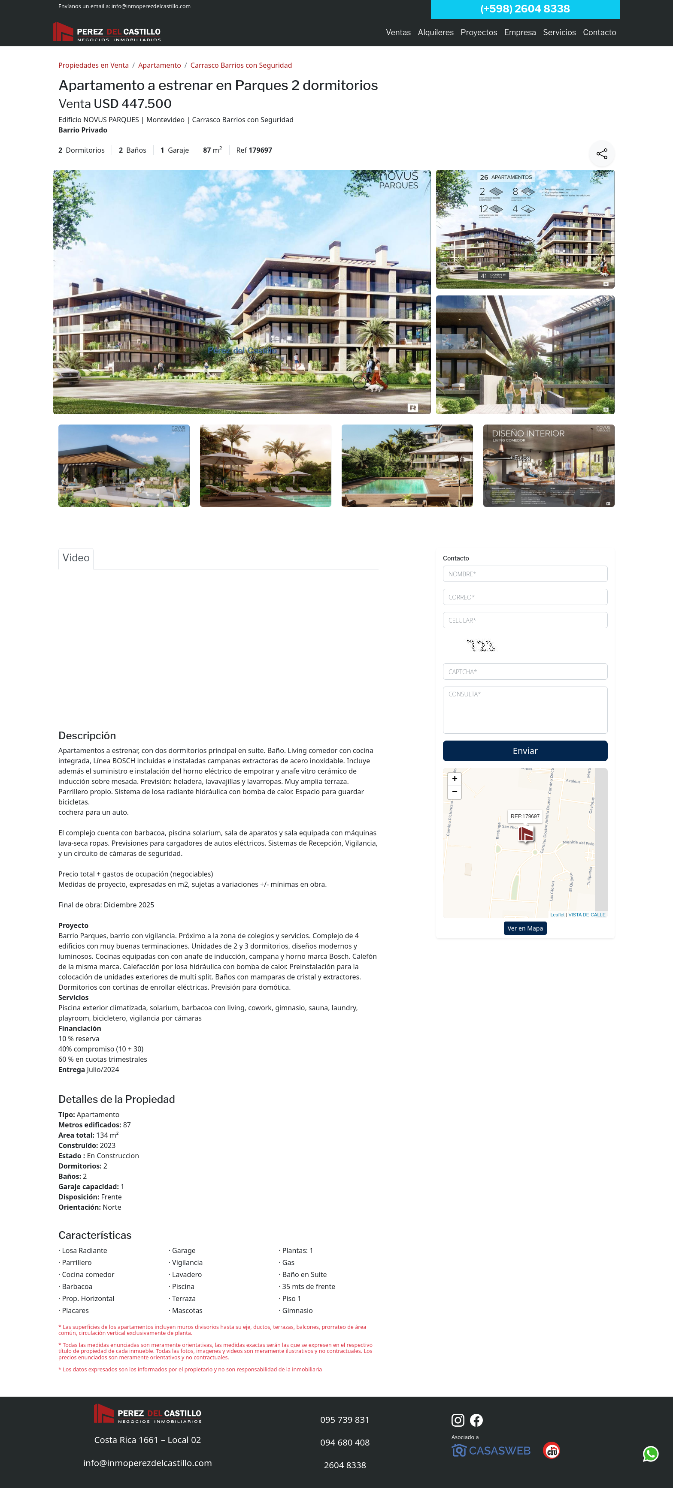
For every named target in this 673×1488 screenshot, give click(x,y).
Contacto (599, 32)
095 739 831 (345, 1419)
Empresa (520, 32)
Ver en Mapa (525, 928)
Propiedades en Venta (93, 65)
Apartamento (159, 65)
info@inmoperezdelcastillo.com (151, 6)
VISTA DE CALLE (587, 914)
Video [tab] (76, 557)
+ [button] (455, 779)
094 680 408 (345, 1442)
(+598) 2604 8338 (525, 9)
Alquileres (436, 32)
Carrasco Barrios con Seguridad (241, 65)
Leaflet (557, 914)
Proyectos (479, 32)
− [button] (455, 792)
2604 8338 (345, 1465)
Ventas (398, 32)
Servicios (559, 32)
